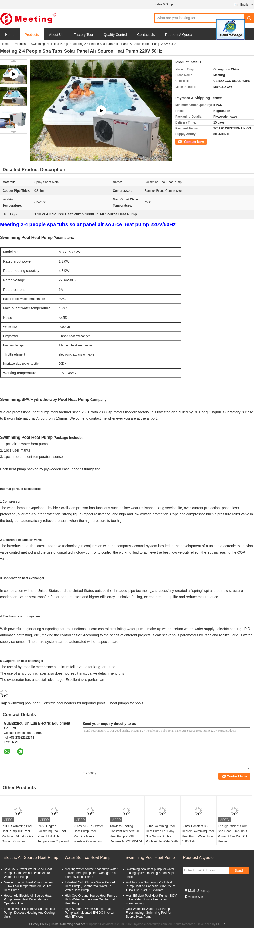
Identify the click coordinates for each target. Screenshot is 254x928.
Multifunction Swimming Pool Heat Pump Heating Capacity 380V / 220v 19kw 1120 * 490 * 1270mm (150, 886)
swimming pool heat (24, 703)
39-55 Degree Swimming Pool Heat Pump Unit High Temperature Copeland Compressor (53, 836)
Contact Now (184, 141)
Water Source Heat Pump (88, 857)
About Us (56, 35)
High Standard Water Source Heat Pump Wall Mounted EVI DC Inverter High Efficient (89, 912)
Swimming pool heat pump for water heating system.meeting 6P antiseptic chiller (151, 873)
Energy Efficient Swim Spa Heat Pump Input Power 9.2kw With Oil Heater (233, 833)
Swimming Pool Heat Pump (49, 44)
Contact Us (146, 35)
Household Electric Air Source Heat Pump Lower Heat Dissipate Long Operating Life (27, 899)
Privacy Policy (38, 924)
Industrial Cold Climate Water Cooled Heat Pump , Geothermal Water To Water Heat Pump (90, 886)
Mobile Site (194, 897)
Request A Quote (178, 35)
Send (239, 870)
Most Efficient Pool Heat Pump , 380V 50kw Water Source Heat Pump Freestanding (151, 899)
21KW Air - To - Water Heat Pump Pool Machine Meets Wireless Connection (88, 833)
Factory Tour (83, 35)
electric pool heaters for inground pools (74, 703)
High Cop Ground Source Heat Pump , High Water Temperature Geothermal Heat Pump (91, 899)
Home (9, 35)
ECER (220, 924)
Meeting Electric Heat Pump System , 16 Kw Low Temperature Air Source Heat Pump (29, 886)
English (247, 4)
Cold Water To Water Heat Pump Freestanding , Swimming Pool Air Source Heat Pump (148, 912)
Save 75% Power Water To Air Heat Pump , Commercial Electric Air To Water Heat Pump (28, 873)
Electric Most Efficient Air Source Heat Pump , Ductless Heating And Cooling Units (29, 912)
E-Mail (190, 891)
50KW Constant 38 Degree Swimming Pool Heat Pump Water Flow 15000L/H (198, 833)
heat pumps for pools (127, 703)
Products (32, 35)
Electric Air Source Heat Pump (31, 857)
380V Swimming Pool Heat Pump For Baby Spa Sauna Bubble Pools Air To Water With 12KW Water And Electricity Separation (162, 838)
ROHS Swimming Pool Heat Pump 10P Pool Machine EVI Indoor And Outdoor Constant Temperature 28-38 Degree (18, 838)
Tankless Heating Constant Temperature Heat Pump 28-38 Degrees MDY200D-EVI (126, 833)
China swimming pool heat (69, 924)
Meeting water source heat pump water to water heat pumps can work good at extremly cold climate (91, 873)
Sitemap (203, 891)
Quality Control (115, 35)
